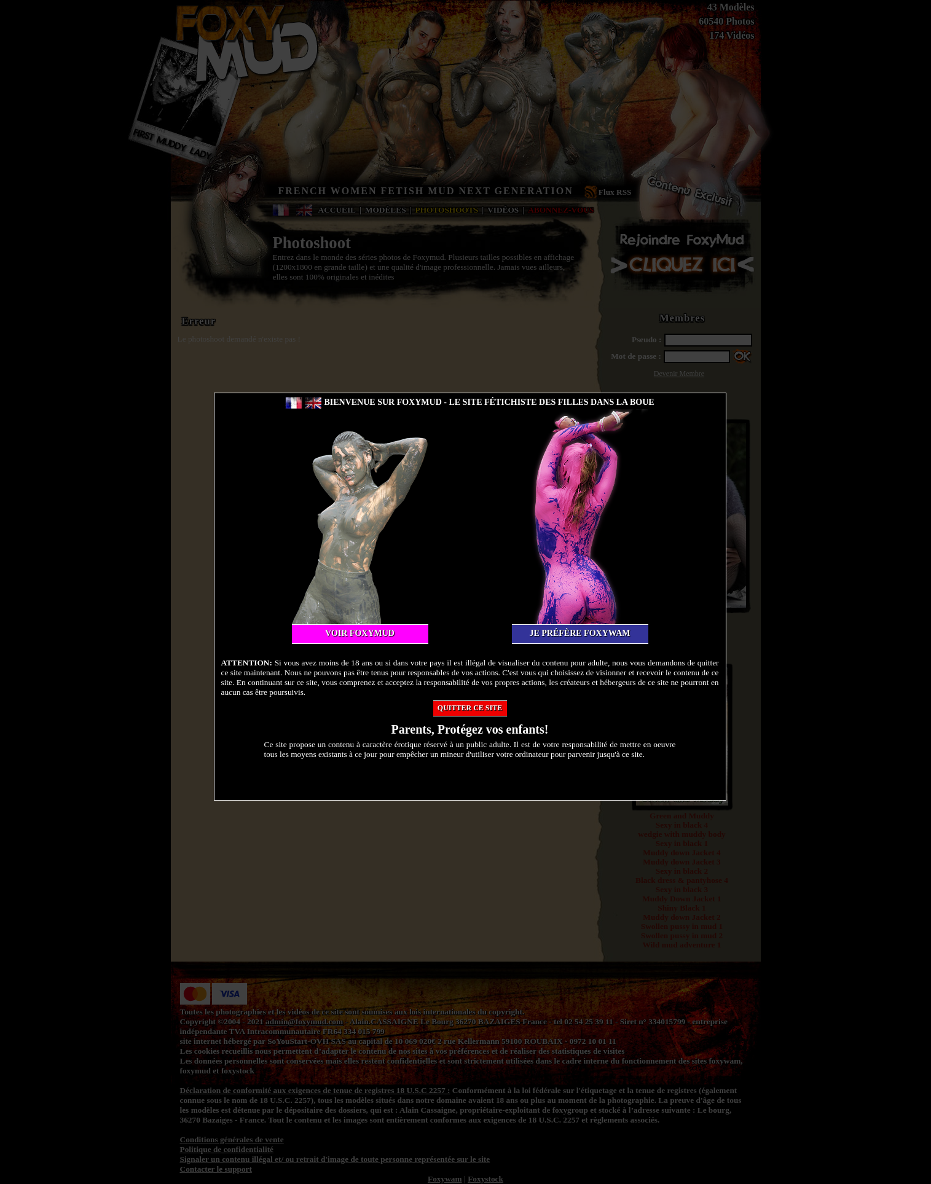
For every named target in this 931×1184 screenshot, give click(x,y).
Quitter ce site (470, 708)
